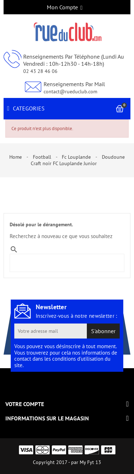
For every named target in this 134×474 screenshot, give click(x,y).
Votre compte (24, 404)
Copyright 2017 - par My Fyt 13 (67, 462)
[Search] (53, 260)
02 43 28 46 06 (40, 71)
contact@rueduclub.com (70, 91)
